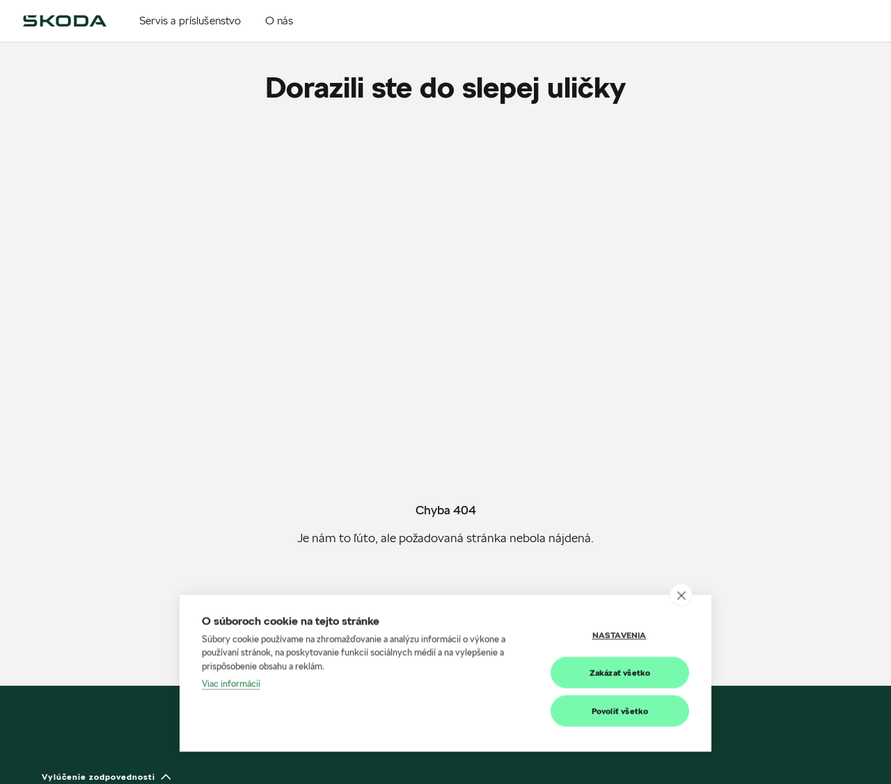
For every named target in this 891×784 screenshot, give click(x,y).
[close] (681, 605)
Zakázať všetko (620, 682)
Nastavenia (619, 645)
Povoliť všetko (620, 721)
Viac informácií (231, 694)
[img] (64, 21)
